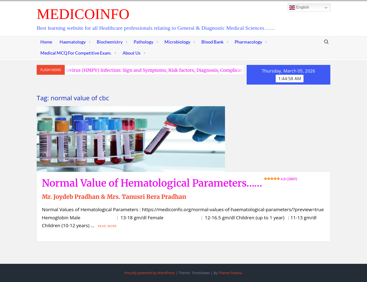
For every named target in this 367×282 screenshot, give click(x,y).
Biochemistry (110, 42)
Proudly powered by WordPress (149, 272)
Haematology (73, 42)
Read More (107, 226)
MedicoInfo (83, 14)
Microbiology (177, 42)
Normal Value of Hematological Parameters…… (169, 183)
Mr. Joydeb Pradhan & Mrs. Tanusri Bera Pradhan (114, 197)
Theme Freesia (230, 272)
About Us (132, 53)
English (299, 8)
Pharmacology (248, 42)
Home (46, 42)
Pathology (143, 42)
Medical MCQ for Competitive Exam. (76, 53)
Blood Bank (212, 42)
